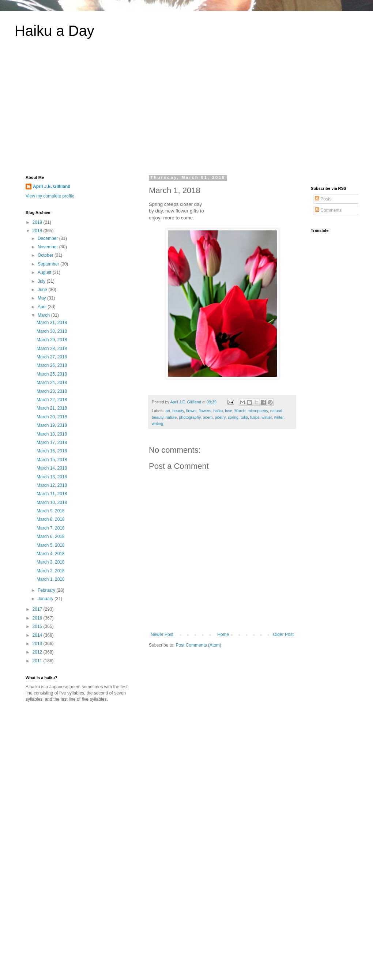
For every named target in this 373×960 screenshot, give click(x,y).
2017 (38, 609)
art (168, 411)
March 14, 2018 (52, 468)
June (43, 289)
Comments (328, 210)
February (47, 590)
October (46, 255)
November (48, 246)
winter (266, 417)
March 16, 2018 (52, 450)
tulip (244, 417)
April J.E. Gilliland (52, 186)
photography (189, 417)
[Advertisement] (186, 111)
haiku (218, 411)
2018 (38, 230)
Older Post (283, 634)
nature (171, 417)
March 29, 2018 (52, 339)
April (43, 306)
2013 (38, 643)
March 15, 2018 (52, 459)
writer (278, 417)
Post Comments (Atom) (198, 645)
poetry (220, 417)
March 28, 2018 (52, 348)
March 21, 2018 (52, 408)
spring (233, 417)
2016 (38, 618)
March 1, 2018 (51, 579)
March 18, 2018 (52, 434)
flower (191, 411)
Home (223, 634)
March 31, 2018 (52, 322)
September (49, 264)
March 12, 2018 (52, 485)
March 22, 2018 (52, 399)
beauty (178, 411)
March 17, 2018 (52, 442)
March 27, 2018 (52, 356)
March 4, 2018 (51, 553)
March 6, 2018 (51, 536)
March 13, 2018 (52, 476)
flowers (205, 411)
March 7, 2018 (51, 528)
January (46, 598)
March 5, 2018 (51, 545)
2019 (38, 222)
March (239, 411)
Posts (323, 199)
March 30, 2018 (52, 331)
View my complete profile (50, 196)
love (228, 411)
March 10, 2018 (52, 502)
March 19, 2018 (52, 425)
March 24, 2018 (52, 382)
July (42, 281)
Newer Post (162, 634)
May (42, 298)
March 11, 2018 (52, 493)
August (45, 272)
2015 (38, 626)
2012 (38, 652)
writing (157, 423)
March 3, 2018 (51, 562)
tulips (254, 417)
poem (207, 417)
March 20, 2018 (52, 416)
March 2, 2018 (51, 570)
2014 (38, 635)
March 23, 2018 (52, 391)
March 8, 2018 (51, 519)
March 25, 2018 (52, 374)
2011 (38, 660)
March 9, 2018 (51, 510)
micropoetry (258, 411)
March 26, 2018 (52, 365)
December (48, 238)
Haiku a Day (54, 31)
